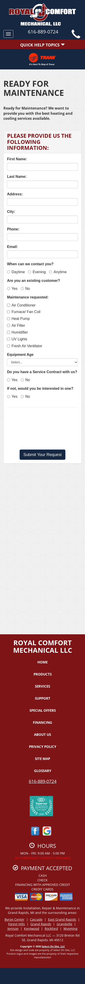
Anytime (58, 272)
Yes (12, 289)
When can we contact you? (30, 264)
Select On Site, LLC (53, 946)
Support (42, 698)
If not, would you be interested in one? (40, 388)
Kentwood (31, 928)
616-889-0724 (42, 781)
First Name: (17, 159)
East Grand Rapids (62, 919)
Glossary (42, 770)
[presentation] (42, 428)
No (25, 289)
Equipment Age (20, 355)
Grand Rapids (40, 924)
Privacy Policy (42, 746)
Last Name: (17, 176)
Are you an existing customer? (33, 281)
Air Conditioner (21, 305)
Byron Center (14, 919)
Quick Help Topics (42, 45)
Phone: (13, 229)
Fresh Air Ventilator (24, 346)
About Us (42, 734)
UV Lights (17, 339)
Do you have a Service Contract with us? (42, 372)
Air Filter (16, 325)
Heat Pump (18, 319)
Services (42, 686)
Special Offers (42, 710)
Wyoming (70, 928)
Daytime (16, 272)
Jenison (13, 928)
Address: (15, 194)
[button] (42, 454)
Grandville (64, 924)
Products (43, 674)
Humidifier (17, 332)
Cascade (36, 919)
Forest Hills (16, 924)
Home (42, 662)
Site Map (42, 758)
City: (11, 212)
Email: (12, 247)
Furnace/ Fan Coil (23, 312)
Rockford (51, 928)
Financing (42, 722)
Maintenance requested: (28, 297)
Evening (37, 272)
